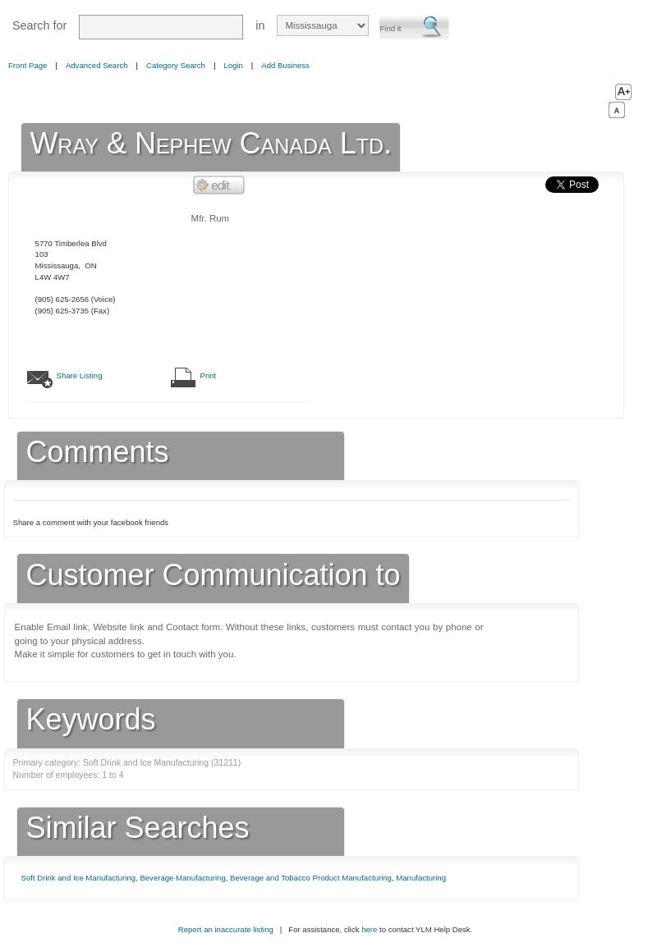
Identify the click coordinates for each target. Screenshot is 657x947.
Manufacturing (421, 877)
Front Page (27, 65)
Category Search (175, 65)
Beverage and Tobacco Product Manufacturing (311, 877)
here (369, 929)
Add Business (285, 65)
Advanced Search (97, 65)
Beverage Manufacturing (182, 877)
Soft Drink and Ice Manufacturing (78, 877)
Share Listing (80, 375)
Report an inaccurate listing (225, 929)
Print (208, 375)
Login (232, 65)
